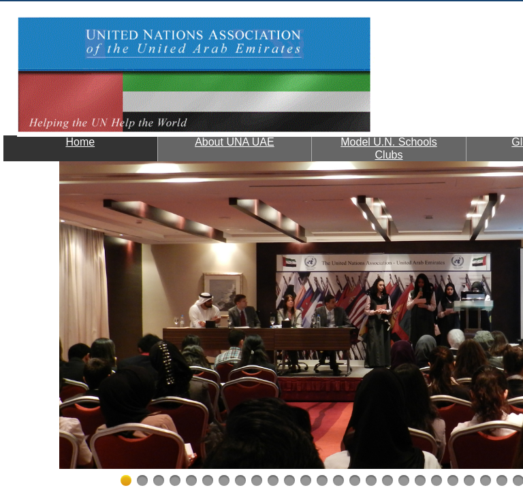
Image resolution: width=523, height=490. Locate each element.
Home (80, 142)
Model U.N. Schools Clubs (388, 148)
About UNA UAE (234, 142)
